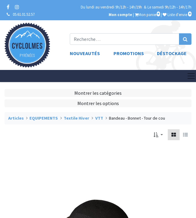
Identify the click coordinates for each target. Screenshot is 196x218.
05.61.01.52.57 (24, 14)
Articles (16, 118)
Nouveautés (85, 53)
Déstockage (172, 53)
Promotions (128, 53)
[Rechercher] (185, 39)
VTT (99, 118)
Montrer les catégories (98, 93)
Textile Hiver (76, 118)
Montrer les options (98, 103)
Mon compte (120, 14)
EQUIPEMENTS (43, 118)
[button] (158, 134)
